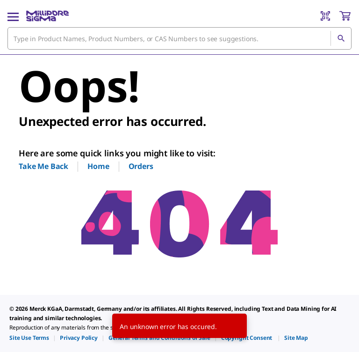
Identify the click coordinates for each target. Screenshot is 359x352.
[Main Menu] (13, 15)
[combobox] (179, 38)
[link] (29, 338)
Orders (141, 166)
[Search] (340, 38)
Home (98, 166)
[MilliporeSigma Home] (47, 16)
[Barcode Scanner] (325, 16)
